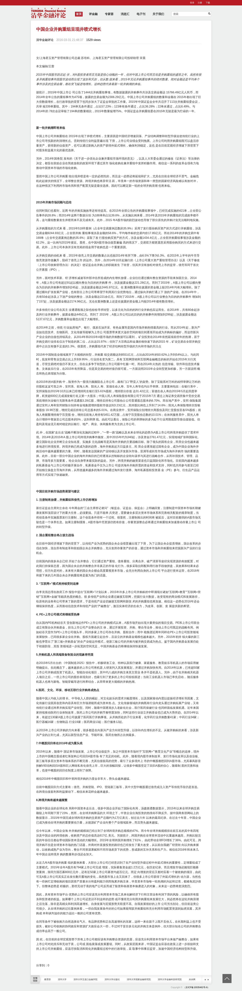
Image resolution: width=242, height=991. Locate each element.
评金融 (93, 14)
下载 (208, 2)
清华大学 (62, 979)
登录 (192, 2)
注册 (200, 2)
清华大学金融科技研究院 (170, 979)
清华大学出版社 (112, 979)
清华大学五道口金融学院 (85, 979)
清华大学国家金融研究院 (139, 979)
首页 (79, 14)
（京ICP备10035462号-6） (196, 987)
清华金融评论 (44, 39)
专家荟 (109, 14)
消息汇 (125, 14)
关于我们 (158, 14)
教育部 (47, 979)
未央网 (192, 979)
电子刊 (141, 14)
